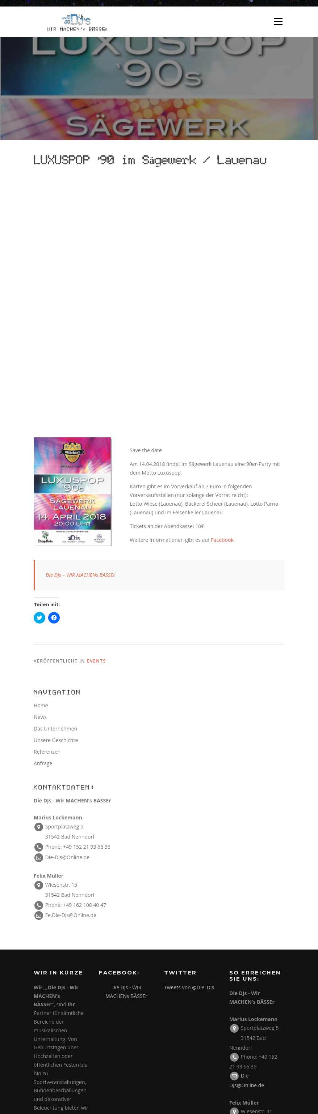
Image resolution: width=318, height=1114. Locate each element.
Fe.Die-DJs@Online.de (70, 665)
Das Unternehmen (55, 479)
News (40, 467)
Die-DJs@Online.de (67, 607)
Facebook (222, 290)
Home (41, 456)
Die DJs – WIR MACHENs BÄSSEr (80, 325)
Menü (278, 21)
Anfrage (43, 513)
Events (96, 411)
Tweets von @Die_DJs (189, 737)
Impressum (254, 945)
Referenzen (47, 502)
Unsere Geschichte (56, 490)
